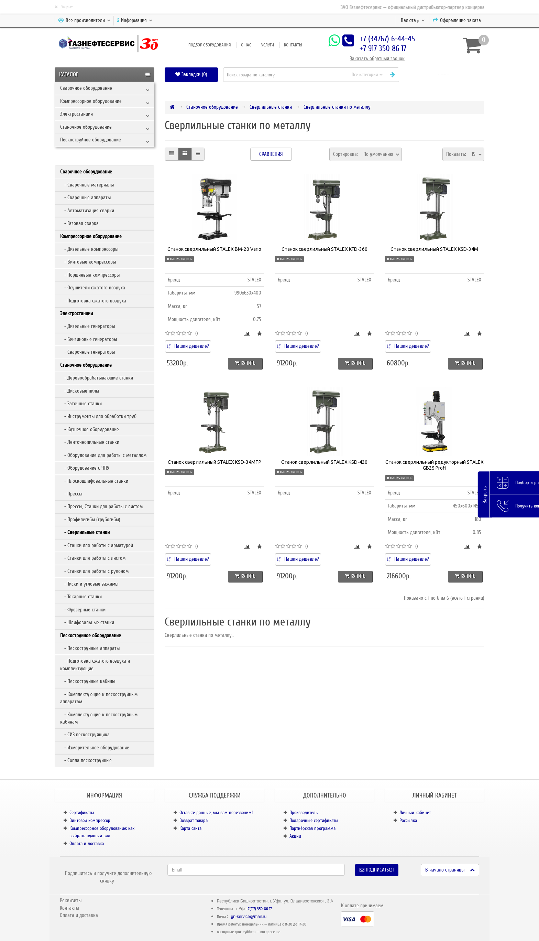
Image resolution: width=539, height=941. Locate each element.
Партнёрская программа (312, 828)
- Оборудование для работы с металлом (103, 455)
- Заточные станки (81, 403)
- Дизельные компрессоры (89, 249)
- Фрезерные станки (83, 610)
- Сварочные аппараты (85, 197)
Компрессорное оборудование (91, 101)
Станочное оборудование (86, 127)
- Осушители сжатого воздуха (92, 288)
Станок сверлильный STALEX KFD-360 (324, 249)
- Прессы (71, 494)
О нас (246, 45)
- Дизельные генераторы (87, 326)
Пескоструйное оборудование (90, 140)
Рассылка (408, 820)
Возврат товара (193, 820)
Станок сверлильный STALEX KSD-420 (324, 462)
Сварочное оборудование (86, 88)
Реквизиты (70, 900)
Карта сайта (190, 828)
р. (413, 20)
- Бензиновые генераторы (88, 339)
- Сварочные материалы (87, 185)
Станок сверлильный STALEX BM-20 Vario (214, 249)
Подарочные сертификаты (313, 820)
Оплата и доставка (86, 843)
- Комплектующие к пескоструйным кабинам (99, 718)
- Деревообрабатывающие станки (96, 378)
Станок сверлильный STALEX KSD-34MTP (214, 462)
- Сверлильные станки (85, 532)
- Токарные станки (81, 597)
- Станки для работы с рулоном (94, 571)
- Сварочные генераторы (87, 352)
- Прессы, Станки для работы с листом (101, 506)
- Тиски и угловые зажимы (89, 584)
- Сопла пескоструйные (86, 760)
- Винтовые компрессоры (88, 262)
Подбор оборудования (209, 45)
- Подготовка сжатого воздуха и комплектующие (95, 664)
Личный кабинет (415, 812)
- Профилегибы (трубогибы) (90, 519)
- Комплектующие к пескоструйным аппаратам (99, 698)
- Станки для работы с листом (92, 558)
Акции (295, 836)
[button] (444, 74)
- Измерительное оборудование (94, 748)
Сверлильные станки (271, 107)
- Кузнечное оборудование (89, 429)
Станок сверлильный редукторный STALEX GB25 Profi (434, 465)
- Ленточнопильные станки (89, 442)
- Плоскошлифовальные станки (94, 481)
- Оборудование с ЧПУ (84, 468)
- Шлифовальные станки (87, 622)
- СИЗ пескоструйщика (85, 734)
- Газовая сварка (79, 223)
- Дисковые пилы (79, 391)
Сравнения (271, 154)
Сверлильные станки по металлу (337, 107)
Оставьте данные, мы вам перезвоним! (216, 812)
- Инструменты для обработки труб (98, 416)
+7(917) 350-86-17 (259, 908)
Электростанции (76, 114)
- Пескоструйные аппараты (90, 648)
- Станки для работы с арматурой (96, 545)
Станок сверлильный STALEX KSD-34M (434, 249)
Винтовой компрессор (89, 820)
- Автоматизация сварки (87, 210)
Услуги (267, 45)
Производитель (303, 812)
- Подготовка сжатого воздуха (93, 301)
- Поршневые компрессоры (90, 275)
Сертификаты (81, 812)
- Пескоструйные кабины (87, 681)
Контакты (293, 45)
